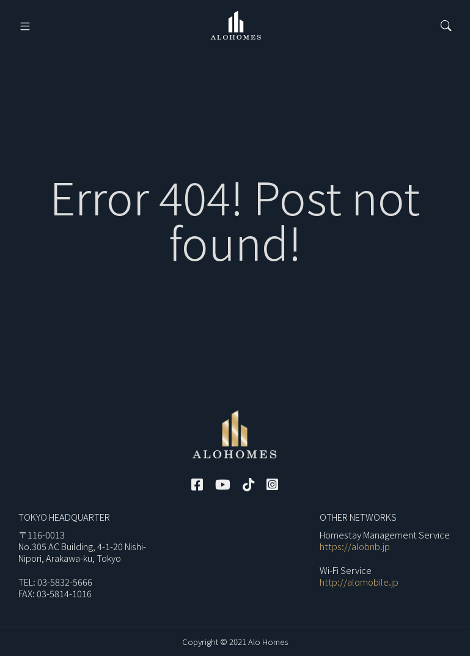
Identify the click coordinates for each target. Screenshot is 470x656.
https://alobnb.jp (355, 546)
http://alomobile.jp (359, 581)
